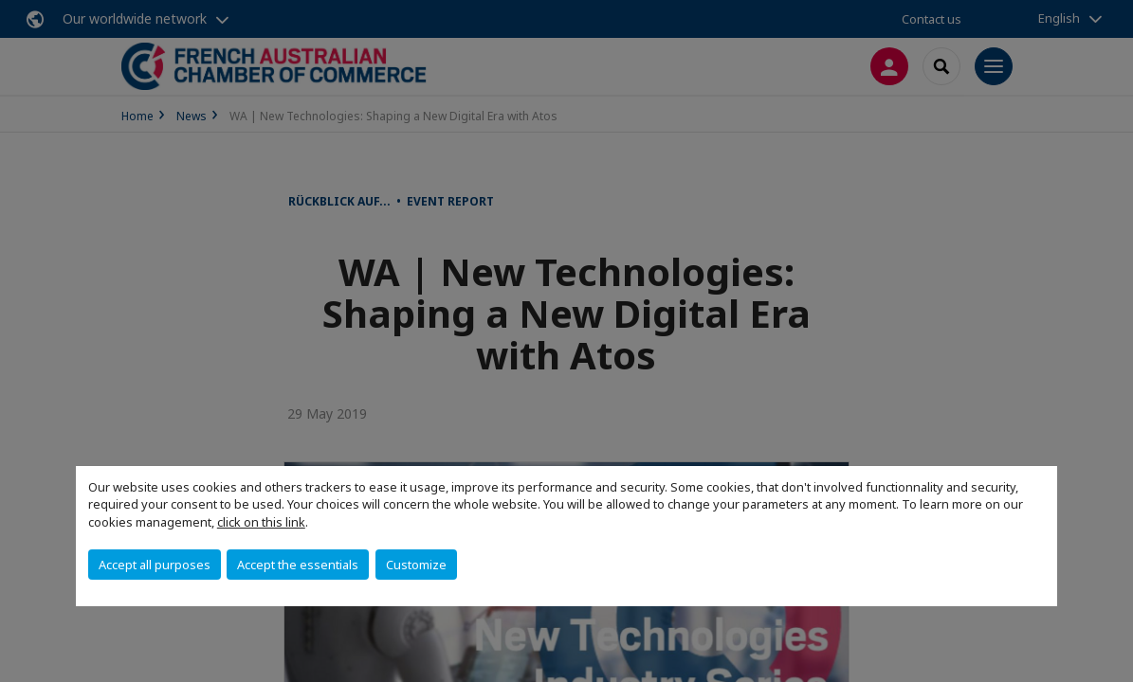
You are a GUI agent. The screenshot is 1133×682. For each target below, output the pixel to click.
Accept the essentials (297, 564)
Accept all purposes (154, 564)
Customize (416, 564)
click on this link (261, 521)
